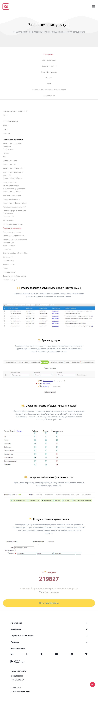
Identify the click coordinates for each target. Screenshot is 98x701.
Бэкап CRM (7, 249)
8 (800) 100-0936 (17, 676)
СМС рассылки (9, 149)
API (4, 157)
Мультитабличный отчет (13, 178)
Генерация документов (12, 232)
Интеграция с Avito (10, 161)
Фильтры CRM (8, 217)
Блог (49, 84)
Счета (5, 129)
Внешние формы (9, 272)
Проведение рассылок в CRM (14, 207)
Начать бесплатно (49, 603)
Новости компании (49, 66)
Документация (49, 95)
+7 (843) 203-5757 (17, 680)
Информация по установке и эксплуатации (49, 90)
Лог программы (9, 245)
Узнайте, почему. (49, 591)
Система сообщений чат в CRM (15, 253)
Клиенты (6, 133)
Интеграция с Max (10, 182)
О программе (48, 54)
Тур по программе (49, 60)
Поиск (5, 268)
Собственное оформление (13, 236)
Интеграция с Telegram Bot (13, 168)
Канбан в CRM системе (12, 195)
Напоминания (8, 220)
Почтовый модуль (10, 280)
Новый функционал (49, 72)
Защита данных (9, 265)
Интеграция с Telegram (12, 192)
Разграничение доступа (12, 228)
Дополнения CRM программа (14, 276)
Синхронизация (9, 261)
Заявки (6, 126)
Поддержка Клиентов (11, 199)
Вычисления (8, 257)
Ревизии (49, 78)
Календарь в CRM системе (13, 224)
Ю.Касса (6, 153)
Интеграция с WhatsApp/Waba (15, 203)
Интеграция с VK (9, 165)
